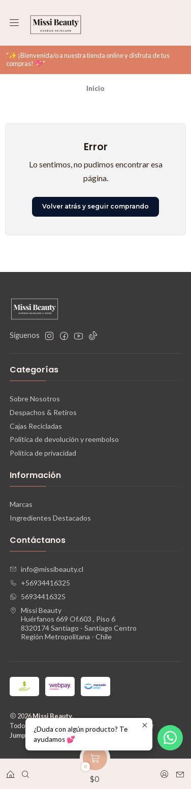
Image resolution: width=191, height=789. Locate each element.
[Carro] (95, 771)
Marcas (21, 504)
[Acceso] (164, 771)
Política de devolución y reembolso (64, 439)
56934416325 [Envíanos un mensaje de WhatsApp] (38, 596)
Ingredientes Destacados (50, 517)
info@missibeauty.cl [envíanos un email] (46, 569)
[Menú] (14, 23)
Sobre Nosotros (35, 398)
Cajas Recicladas (36, 426)
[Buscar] (25, 771)
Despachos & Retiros (43, 412)
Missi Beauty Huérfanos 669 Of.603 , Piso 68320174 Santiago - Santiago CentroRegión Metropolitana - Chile (73, 623)
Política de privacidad (43, 453)
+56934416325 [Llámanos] (40, 582)
